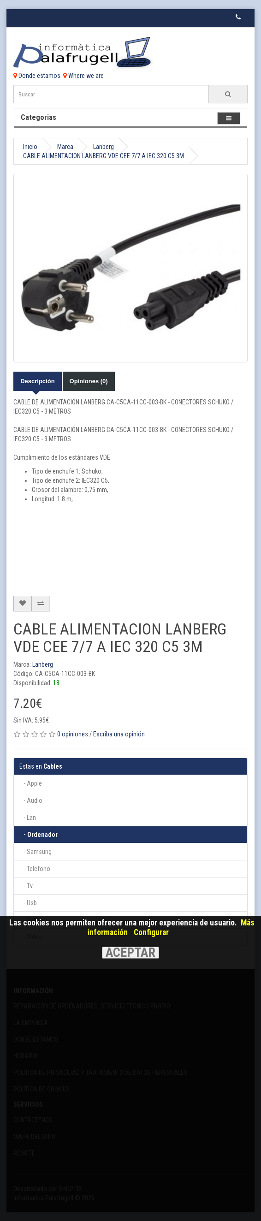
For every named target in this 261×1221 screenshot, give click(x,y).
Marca (65, 146)
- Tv (26, 885)
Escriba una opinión (119, 734)
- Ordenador (38, 834)
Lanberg (103, 146)
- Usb (28, 903)
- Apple (30, 783)
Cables (40, 766)
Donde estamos (36, 75)
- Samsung (35, 851)
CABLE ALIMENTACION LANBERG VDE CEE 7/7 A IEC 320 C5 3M (103, 156)
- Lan (27, 817)
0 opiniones (72, 734)
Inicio (30, 146)
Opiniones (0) (89, 381)
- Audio (30, 800)
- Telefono (34, 868)
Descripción (37, 381)
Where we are (83, 75)
